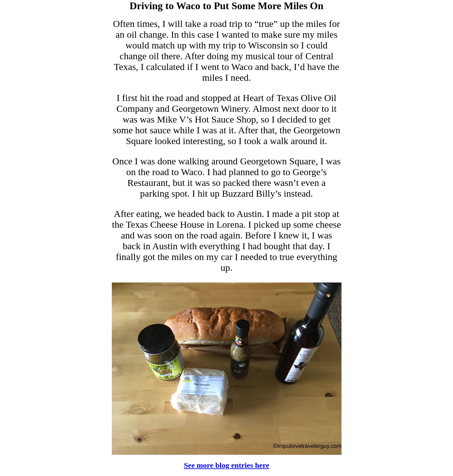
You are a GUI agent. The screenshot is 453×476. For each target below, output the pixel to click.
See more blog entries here (226, 465)
